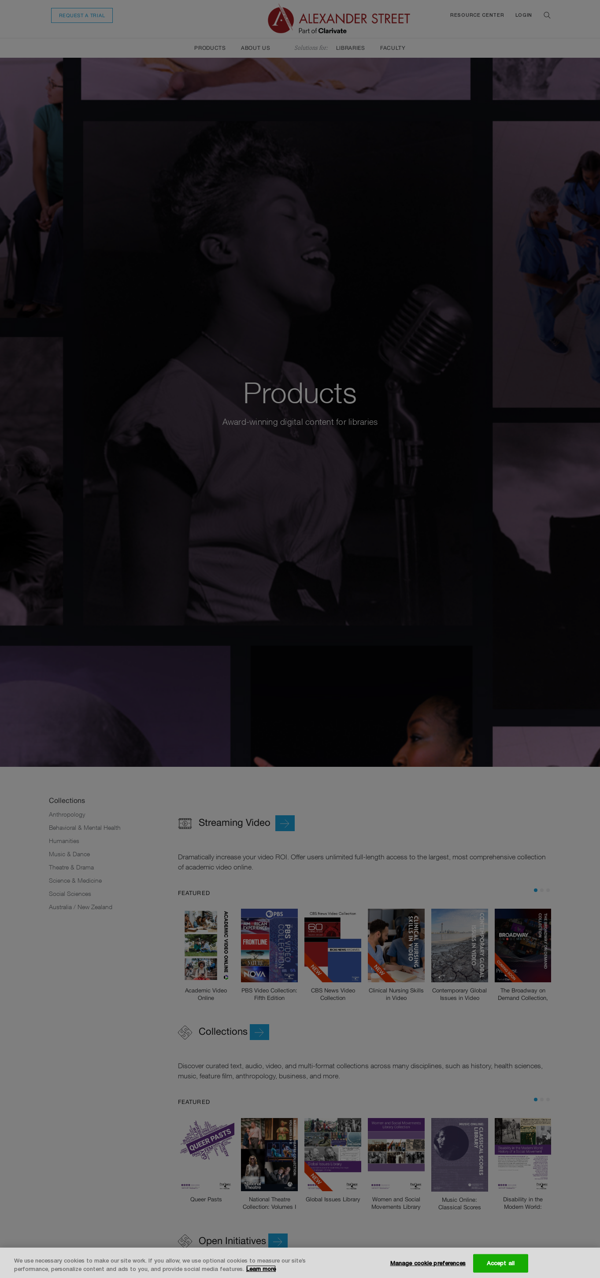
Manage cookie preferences (428, 1263)
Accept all (501, 1263)
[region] (300, 1263)
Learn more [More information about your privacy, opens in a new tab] (261, 1268)
